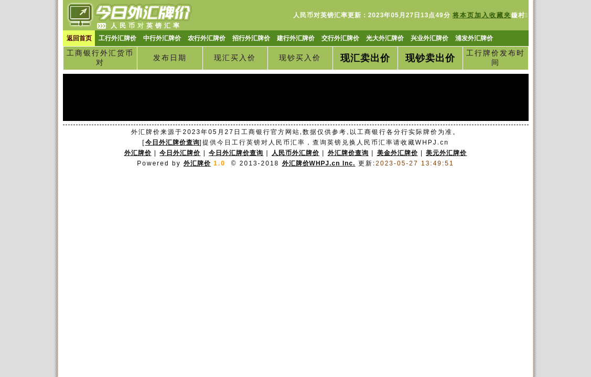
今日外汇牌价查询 (172, 142)
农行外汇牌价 (206, 38)
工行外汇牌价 (117, 38)
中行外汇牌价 (162, 38)
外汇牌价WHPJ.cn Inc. (319, 163)
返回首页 (79, 38)
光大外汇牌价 (385, 38)
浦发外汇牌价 (474, 38)
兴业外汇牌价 (429, 38)
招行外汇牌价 (251, 38)
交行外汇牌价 (340, 38)
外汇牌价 (197, 163)
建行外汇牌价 (296, 38)
